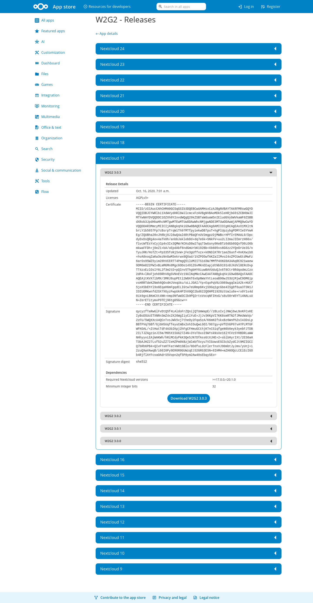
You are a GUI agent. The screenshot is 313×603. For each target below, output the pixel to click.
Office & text (48, 127)
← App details (107, 33)
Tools (42, 181)
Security (45, 159)
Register (270, 7)
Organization (48, 138)
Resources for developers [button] (107, 6)
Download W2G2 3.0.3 (189, 398)
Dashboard (47, 63)
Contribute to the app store (120, 597)
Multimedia (47, 116)
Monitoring (47, 106)
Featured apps (50, 31)
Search (44, 148)
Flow (42, 191)
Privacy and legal (169, 597)
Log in (246, 7)
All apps (44, 20)
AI (39, 41)
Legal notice (206, 597)
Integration (47, 95)
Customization (50, 52)
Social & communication (58, 170)
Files (41, 73)
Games (44, 84)
